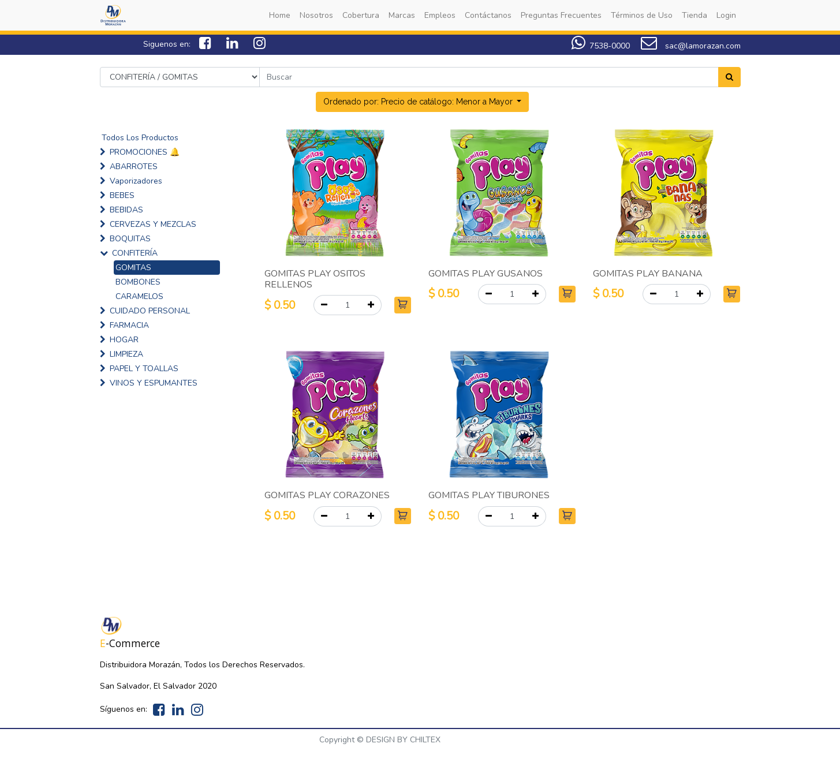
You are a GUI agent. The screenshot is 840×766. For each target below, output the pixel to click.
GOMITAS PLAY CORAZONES (327, 495)
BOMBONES (137, 281)
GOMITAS (133, 267)
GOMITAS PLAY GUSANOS (485, 273)
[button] (422, 102)
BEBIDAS (126, 209)
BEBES (122, 195)
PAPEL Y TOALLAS (144, 368)
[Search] (729, 77)
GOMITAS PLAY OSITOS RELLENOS (314, 279)
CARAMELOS (139, 296)
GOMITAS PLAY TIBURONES (489, 495)
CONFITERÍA (135, 253)
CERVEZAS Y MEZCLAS (153, 224)
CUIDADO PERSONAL (150, 310)
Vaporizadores (136, 180)
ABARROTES (134, 166)
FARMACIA (129, 325)
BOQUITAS (130, 238)
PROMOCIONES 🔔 (145, 152)
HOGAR (124, 339)
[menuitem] (279, 15)
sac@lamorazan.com (691, 45)
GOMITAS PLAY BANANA (648, 273)
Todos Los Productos (140, 137)
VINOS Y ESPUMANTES (153, 383)
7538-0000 (609, 45)
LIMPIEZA (126, 354)
